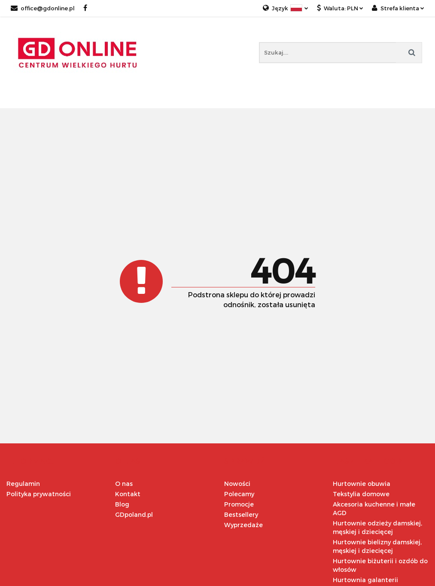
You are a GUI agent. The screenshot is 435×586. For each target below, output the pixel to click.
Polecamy (239, 493)
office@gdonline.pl (43, 8)
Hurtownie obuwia (361, 483)
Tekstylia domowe (361, 493)
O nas (124, 483)
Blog (122, 504)
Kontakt (127, 493)
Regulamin (23, 483)
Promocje (239, 504)
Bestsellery (241, 514)
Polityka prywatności (38, 493)
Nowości (237, 483)
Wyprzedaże (243, 524)
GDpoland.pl (134, 514)
